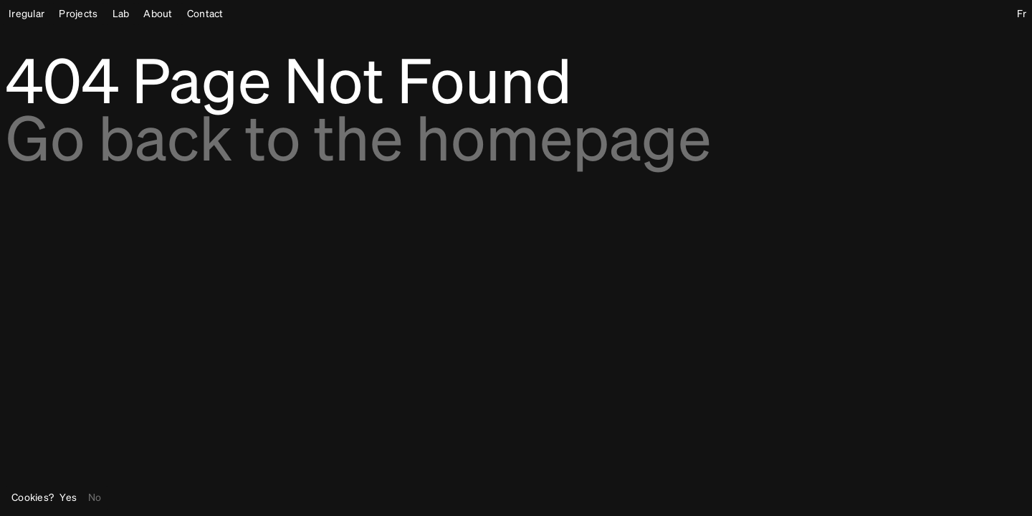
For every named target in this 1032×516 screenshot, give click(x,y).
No (95, 498)
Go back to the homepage (358, 143)
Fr (1021, 14)
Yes (68, 498)
